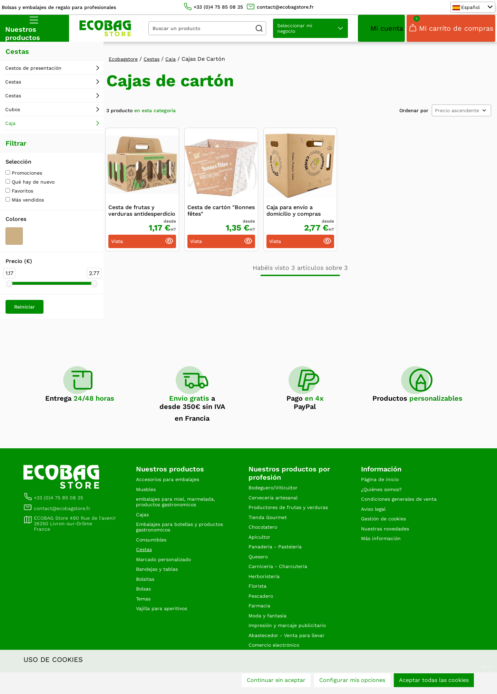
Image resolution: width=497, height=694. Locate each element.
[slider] (9, 287)
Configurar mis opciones (352, 683)
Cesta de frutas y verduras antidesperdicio (141, 214)
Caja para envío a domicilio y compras (293, 214)
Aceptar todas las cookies (434, 683)
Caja (10, 127)
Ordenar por (413, 114)
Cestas (13, 86)
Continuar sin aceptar (276, 683)
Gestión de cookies (386, 527)
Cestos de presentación (33, 72)
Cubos (12, 113)
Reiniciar (24, 311)
